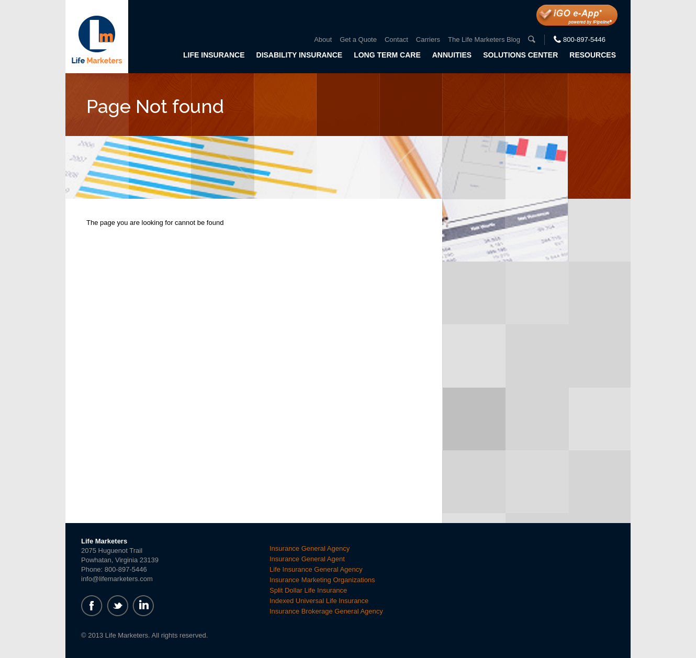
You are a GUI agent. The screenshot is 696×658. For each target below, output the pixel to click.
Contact (396, 39)
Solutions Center (520, 55)
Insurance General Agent (307, 559)
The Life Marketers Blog (484, 39)
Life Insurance (213, 55)
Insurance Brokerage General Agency (326, 611)
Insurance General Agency (310, 548)
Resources (592, 55)
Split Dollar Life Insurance (308, 590)
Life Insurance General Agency (316, 569)
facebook (92, 605)
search (531, 39)
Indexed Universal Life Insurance (319, 601)
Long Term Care (387, 55)
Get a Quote (358, 39)
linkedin (143, 605)
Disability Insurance (299, 55)
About (323, 39)
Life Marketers (96, 36)
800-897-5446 (584, 39)
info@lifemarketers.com (117, 579)
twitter (117, 605)
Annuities (452, 55)
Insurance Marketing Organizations (322, 580)
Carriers (428, 39)
